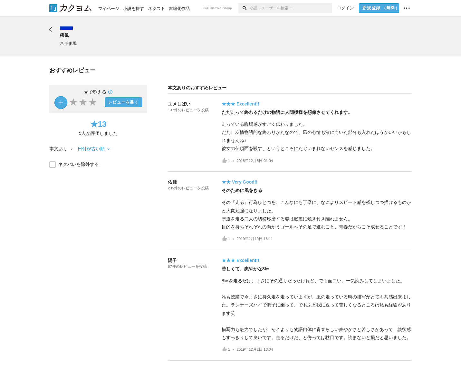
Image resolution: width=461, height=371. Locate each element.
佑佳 (172, 182)
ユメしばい (179, 103)
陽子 (172, 260)
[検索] (244, 8)
